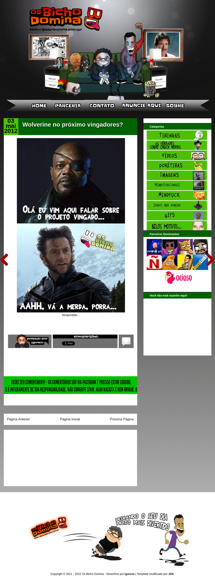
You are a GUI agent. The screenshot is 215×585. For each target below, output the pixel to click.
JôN (170, 574)
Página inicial (70, 419)
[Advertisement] (32, 456)
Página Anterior (18, 419)
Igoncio (130, 574)
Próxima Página (122, 419)
